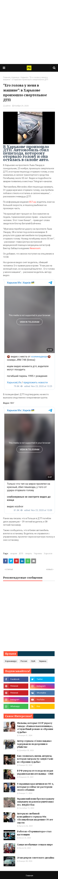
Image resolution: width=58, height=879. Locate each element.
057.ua (32, 202)
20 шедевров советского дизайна (35, 857)
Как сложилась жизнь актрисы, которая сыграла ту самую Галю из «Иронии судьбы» (35, 759)
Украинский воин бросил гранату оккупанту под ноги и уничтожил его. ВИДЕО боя (35, 802)
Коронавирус (11, 661)
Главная (29, 876)
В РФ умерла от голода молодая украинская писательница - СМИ (35, 772)
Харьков (24, 77)
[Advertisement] (29, 32)
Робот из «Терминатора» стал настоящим (34, 833)
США (33, 661)
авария (13, 553)
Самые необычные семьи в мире (35, 844)
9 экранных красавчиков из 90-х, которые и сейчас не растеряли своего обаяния (35, 787)
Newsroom (35, 248)
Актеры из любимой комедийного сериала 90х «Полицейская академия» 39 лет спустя (35, 818)
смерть (28, 553)
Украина (38, 553)
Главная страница (11, 77)
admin (8, 106)
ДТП (21, 553)
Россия (24, 661)
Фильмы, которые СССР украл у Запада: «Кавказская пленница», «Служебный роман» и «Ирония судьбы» (35, 728)
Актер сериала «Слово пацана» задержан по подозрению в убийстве (34, 744)
